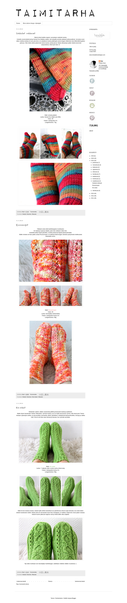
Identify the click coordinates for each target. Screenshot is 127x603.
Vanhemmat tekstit (80, 581)
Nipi (102, 61)
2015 (92, 158)
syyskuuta (95, 169)
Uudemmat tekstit (21, 581)
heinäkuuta (96, 174)
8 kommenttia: (33, 394)
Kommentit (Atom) (24, 584)
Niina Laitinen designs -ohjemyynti (32, 23)
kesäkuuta (95, 176)
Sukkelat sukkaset (25, 33)
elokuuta (95, 172)
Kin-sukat (20, 407)
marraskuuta (96, 165)
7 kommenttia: (33, 211)
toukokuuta (96, 178)
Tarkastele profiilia (94, 71)
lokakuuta (95, 167)
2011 (92, 198)
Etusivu (18, 23)
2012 (92, 196)
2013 (92, 193)
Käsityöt (24, 214)
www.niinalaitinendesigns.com (97, 55)
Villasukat (34, 214)
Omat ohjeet (35, 396)
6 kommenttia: (33, 572)
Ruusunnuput (22, 225)
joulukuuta (95, 162)
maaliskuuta (96, 181)
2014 (92, 160)
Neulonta (29, 214)
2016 (92, 156)
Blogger (74, 598)
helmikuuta (96, 190)
